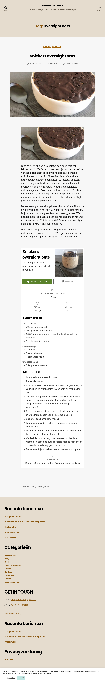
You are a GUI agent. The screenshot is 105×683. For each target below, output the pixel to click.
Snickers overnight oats (52, 56)
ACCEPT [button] (21, 678)
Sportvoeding (11, 532)
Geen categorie (12, 565)
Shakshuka (10, 527)
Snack (7, 578)
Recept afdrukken (37, 282)
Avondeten (10, 555)
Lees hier (8, 659)
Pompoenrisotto (12, 516)
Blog (6, 562)
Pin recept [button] (68, 282)
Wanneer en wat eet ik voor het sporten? (25, 521)
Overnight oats (44, 487)
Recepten (57, 47)
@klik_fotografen (19, 605)
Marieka (37, 64)
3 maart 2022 (53, 64)
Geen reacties (72, 64)
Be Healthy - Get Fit (52, 5)
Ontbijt (47, 47)
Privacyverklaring (12, 613)
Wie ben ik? (10, 537)
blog (6, 558)
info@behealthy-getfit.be (23, 599)
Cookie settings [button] (9, 678)
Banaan (26, 487)
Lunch (7, 568)
